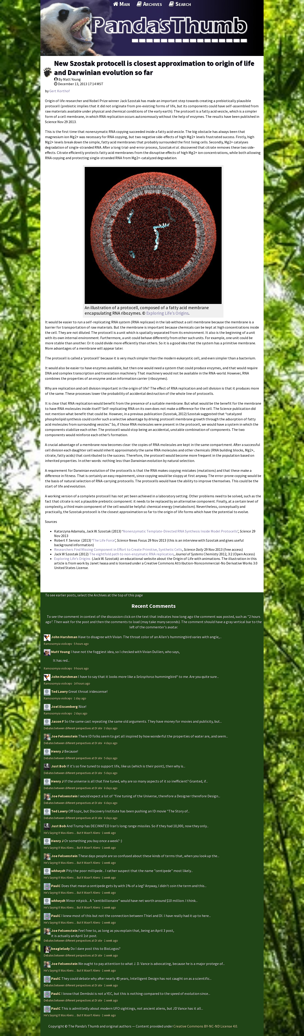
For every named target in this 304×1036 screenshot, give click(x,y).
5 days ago (111, 758)
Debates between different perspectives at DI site (73, 728)
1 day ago (80, 698)
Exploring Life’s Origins (167, 313)
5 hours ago (81, 644)
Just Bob (58, 766)
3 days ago (111, 728)
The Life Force (104, 540)
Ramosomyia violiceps (58, 644)
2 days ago (80, 713)
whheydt (58, 870)
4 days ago (111, 743)
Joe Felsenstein (64, 736)
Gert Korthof (59, 91)
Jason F (57, 721)
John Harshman (64, 637)
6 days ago (111, 788)
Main (121, 4)
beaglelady (60, 948)
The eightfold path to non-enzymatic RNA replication (131, 554)
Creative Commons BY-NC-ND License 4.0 (205, 1026)
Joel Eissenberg (64, 706)
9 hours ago (81, 668)
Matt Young (60, 651)
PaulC (56, 885)
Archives (149, 4)
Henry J (57, 751)
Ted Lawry (59, 691)
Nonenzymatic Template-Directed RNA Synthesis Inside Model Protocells (180, 531)
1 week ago (109, 833)
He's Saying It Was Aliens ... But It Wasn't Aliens (72, 833)
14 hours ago (82, 683)
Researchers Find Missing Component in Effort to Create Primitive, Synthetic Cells (118, 549)
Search (180, 4)
